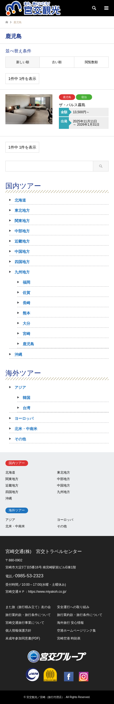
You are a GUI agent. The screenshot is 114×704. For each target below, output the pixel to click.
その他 (20, 439)
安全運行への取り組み (73, 607)
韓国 (26, 397)
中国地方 (22, 251)
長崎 (26, 303)
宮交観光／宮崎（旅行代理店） (45, 697)
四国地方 (22, 262)
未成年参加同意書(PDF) (22, 638)
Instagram (83, 676)
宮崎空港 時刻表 (69, 638)
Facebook (68, 676)
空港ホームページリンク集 (76, 630)
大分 (26, 323)
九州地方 (22, 272)
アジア (20, 387)
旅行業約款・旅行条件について (28, 615)
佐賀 (26, 292)
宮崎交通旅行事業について (24, 623)
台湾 (26, 408)
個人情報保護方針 (18, 630)
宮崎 (26, 333)
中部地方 (22, 231)
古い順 (57, 62)
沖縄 (18, 354)
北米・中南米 (26, 429)
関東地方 (22, 221)
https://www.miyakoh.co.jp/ (47, 592)
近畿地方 (22, 241)
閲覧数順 (91, 62)
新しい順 (22, 62)
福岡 (26, 282)
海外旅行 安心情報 (70, 623)
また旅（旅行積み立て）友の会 (28, 607)
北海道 (20, 200)
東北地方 (22, 210)
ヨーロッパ (24, 418)
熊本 (26, 313)
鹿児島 (28, 344)
